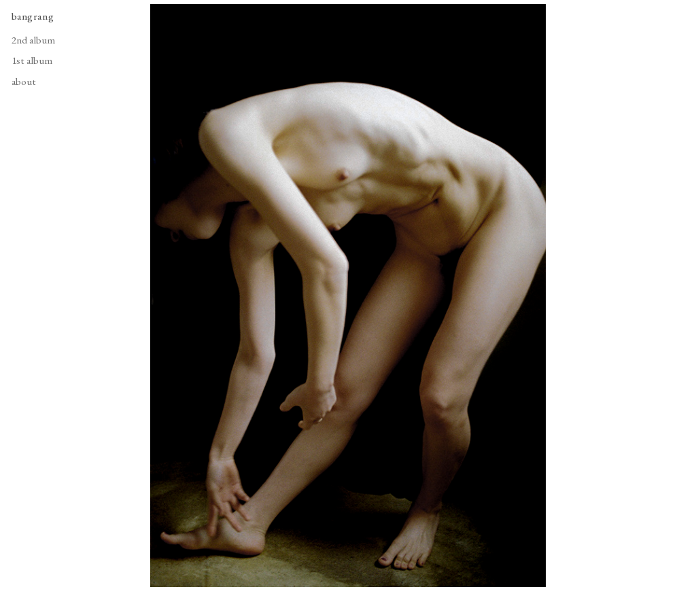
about (24, 81)
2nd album (33, 40)
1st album (32, 60)
